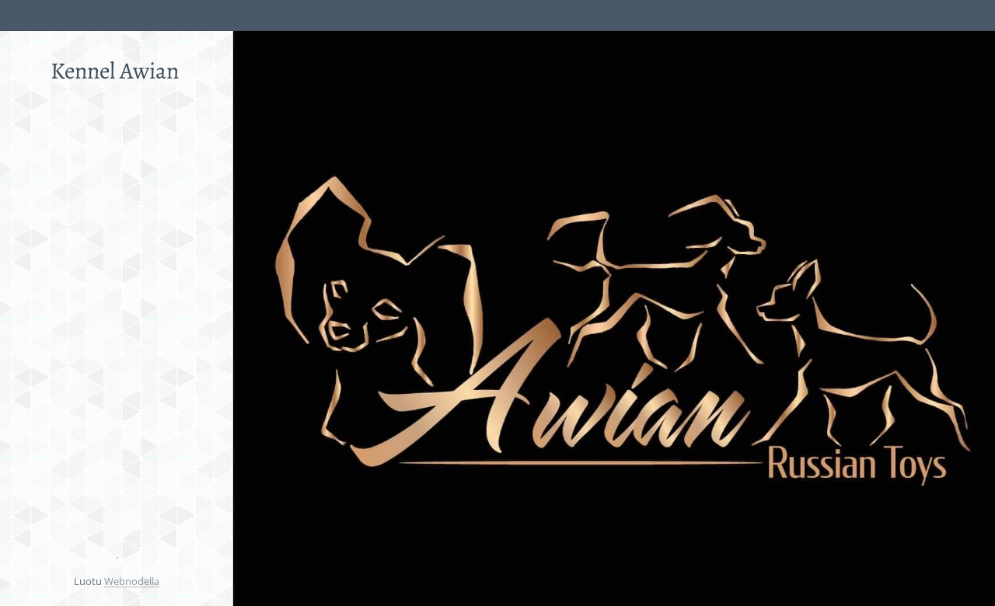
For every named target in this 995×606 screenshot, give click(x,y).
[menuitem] (117, 178)
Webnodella (131, 581)
